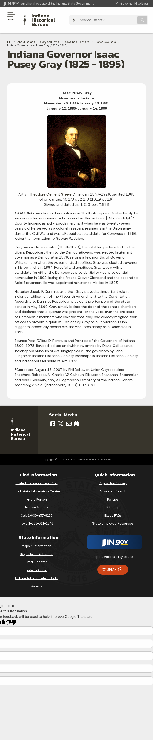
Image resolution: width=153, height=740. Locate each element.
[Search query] (129, 16)
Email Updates (36, 554)
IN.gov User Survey (113, 475)
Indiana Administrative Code (36, 570)
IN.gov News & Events (36, 546)
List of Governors (105, 34)
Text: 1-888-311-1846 (36, 516)
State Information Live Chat (37, 475)
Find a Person (37, 491)
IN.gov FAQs (112, 508)
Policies (112, 491)
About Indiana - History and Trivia (38, 34)
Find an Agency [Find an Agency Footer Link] (36, 500)
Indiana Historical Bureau (60, 16)
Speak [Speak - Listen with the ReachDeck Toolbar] (112, 562)
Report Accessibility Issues (113, 549)
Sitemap (112, 500)
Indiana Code (37, 562)
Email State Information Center (36, 483)
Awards (36, 578)
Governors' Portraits (77, 34)
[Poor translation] (11, 615)
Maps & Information (36, 538)
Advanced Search (112, 483)
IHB (9, 34)
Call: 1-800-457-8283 (36, 508)
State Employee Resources (112, 516)
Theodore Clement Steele (50, 186)
